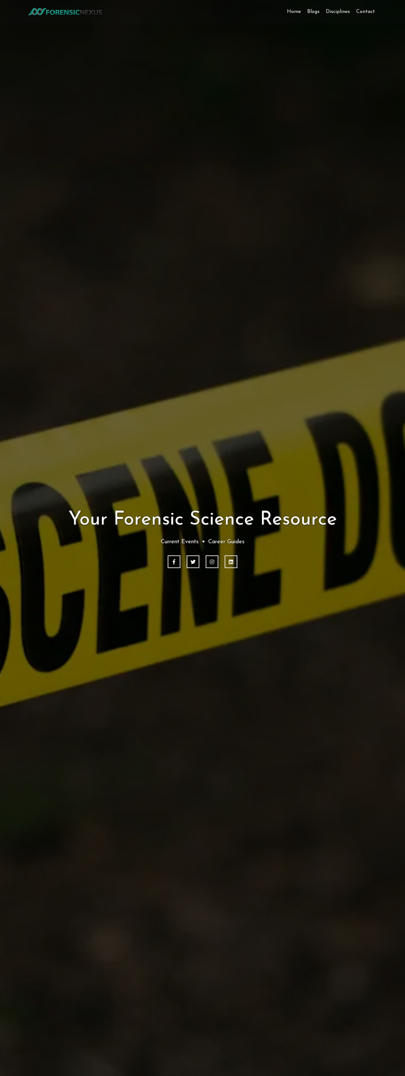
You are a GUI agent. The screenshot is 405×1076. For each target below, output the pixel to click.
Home (294, 11)
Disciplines (338, 11)
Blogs (313, 11)
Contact (365, 11)
